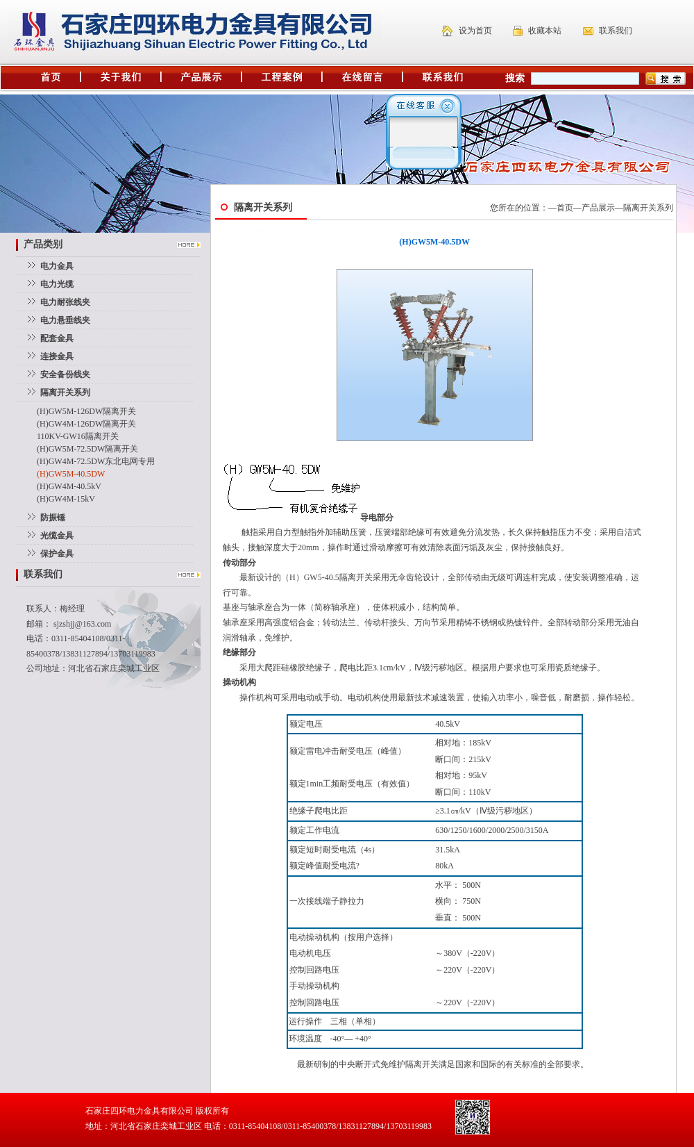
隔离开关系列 (648, 208)
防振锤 (52, 517)
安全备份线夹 (65, 374)
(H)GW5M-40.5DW (71, 474)
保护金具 (57, 554)
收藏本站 (544, 30)
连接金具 (57, 356)
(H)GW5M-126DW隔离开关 (86, 411)
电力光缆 (57, 284)
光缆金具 (57, 536)
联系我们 (615, 30)
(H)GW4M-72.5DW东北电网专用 (96, 461)
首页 (565, 208)
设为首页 (475, 30)
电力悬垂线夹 (65, 320)
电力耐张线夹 (65, 302)
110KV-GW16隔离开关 (78, 436)
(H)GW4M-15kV (66, 499)
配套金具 (57, 338)
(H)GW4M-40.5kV (69, 486)
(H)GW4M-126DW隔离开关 (86, 424)
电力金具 (57, 266)
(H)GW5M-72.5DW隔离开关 (87, 449)
